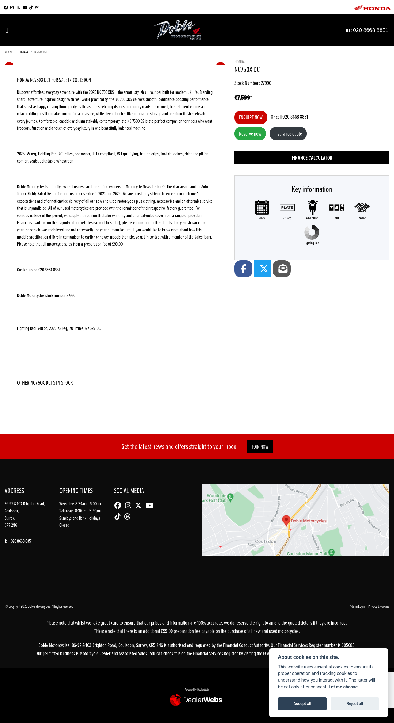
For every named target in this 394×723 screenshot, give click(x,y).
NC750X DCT (40, 51)
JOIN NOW (260, 446)
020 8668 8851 (376, 29)
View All (9, 51)
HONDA (24, 51)
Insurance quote (288, 133)
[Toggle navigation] (7, 30)
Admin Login (357, 606)
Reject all (355, 703)
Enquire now (251, 117)
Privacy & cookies (378, 606)
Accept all (302, 703)
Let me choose (343, 687)
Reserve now (250, 133)
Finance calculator (312, 158)
